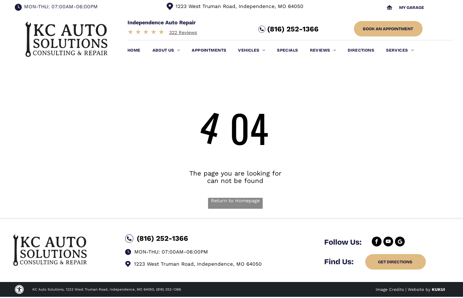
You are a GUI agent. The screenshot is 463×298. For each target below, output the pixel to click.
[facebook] (377, 242)
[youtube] (388, 242)
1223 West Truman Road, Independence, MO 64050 (239, 6)
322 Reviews (183, 32)
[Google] (400, 242)
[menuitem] (139, 50)
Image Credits (390, 289)
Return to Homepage (235, 200)
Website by (419, 289)
